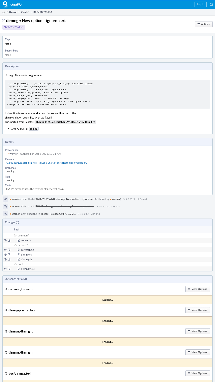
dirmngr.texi (28, 269)
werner (12, 154)
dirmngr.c (26, 254)
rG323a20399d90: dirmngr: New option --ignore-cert (64, 199)
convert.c (26, 240)
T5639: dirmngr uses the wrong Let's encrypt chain (35, 189)
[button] (201, 4)
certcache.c (27, 250)
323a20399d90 (13, 27)
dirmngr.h (26, 259)
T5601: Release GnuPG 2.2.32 (58, 214)
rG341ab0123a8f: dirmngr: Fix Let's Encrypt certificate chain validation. (46, 162)
